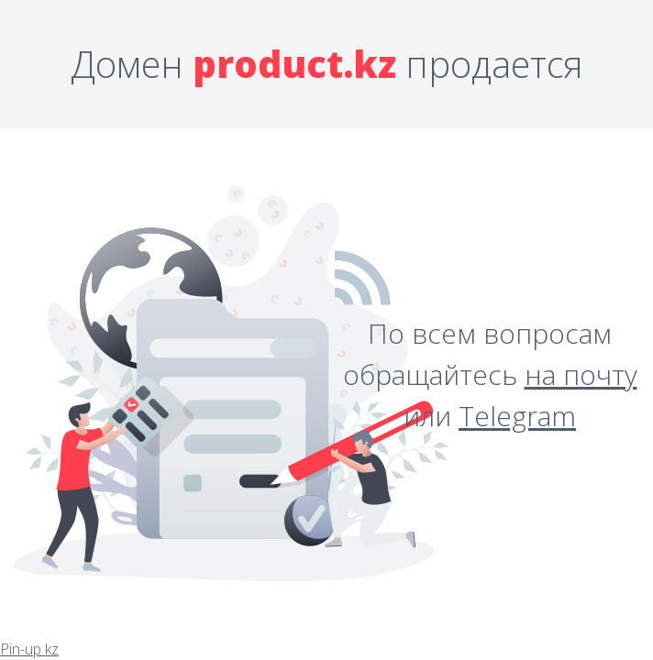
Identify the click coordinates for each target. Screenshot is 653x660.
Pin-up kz (29, 649)
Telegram (517, 415)
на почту (581, 374)
